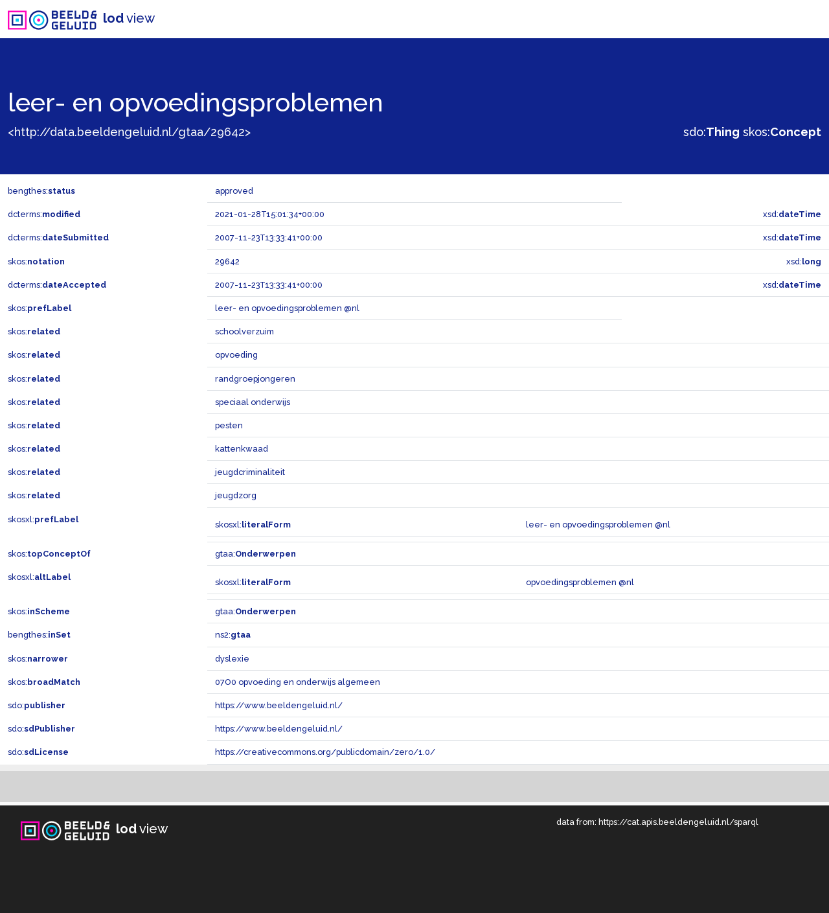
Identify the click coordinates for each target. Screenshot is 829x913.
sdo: (711, 132)
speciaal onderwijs (252, 402)
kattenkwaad (241, 449)
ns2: (233, 635)
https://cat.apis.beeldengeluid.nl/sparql (678, 822)
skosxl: (43, 519)
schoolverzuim (244, 331)
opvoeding (236, 355)
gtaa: (255, 554)
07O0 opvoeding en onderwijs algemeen (297, 682)
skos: (782, 132)
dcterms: (44, 214)
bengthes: (41, 191)
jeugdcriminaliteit (250, 472)
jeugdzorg (235, 495)
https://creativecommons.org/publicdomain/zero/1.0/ (325, 752)
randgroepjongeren (255, 379)
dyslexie (232, 659)
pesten (229, 425)
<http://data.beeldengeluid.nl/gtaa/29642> (129, 132)
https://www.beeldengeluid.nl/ (279, 705)
